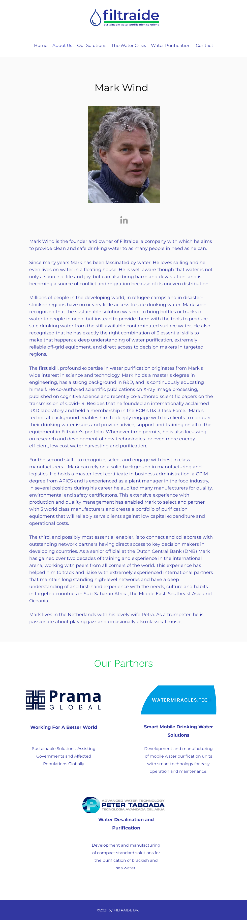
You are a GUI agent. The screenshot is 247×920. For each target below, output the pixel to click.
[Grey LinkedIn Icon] (124, 220)
